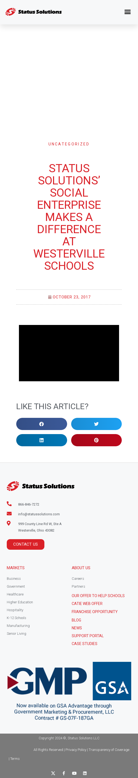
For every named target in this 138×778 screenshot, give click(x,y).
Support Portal (88, 636)
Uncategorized (69, 144)
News (77, 628)
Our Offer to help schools (98, 596)
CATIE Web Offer (87, 603)
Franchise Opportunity (95, 612)
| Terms (14, 759)
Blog (76, 620)
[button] (128, 12)
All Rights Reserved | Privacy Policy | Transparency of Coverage (81, 750)
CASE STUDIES (84, 644)
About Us (81, 567)
